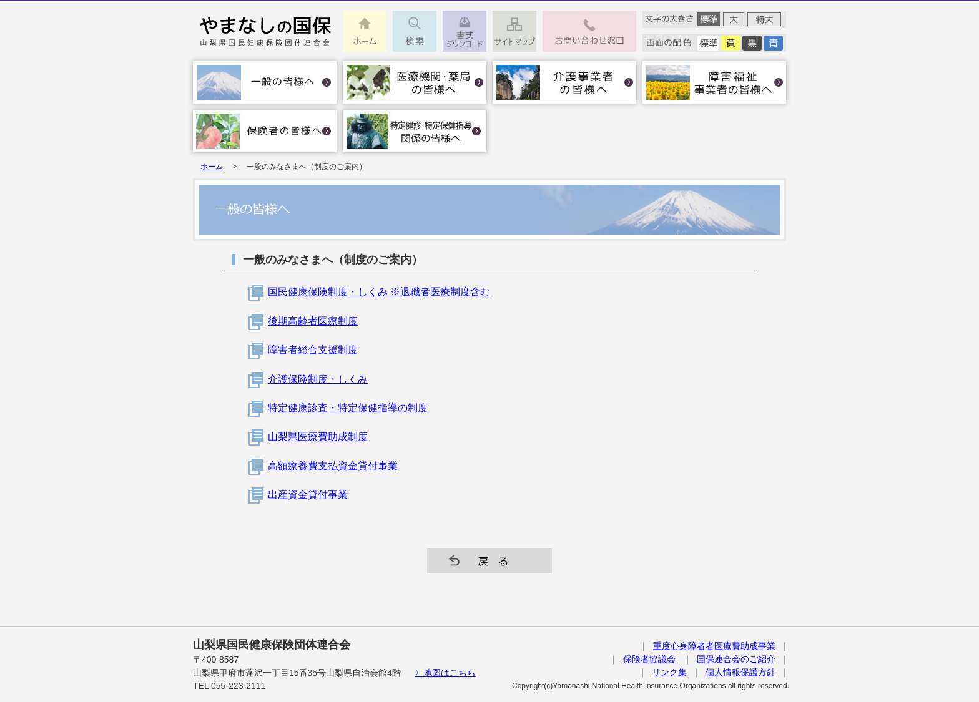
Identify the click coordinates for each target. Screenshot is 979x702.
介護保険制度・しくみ (318, 379)
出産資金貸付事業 (308, 494)
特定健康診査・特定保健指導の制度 (348, 407)
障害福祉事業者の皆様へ (714, 82)
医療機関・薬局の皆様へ (414, 82)
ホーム (211, 166)
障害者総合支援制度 (313, 349)
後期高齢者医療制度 (313, 321)
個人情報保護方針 (740, 672)
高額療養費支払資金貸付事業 (333, 466)
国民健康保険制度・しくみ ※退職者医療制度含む (379, 291)
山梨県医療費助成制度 (318, 436)
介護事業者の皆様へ (564, 82)
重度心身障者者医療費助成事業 (714, 646)
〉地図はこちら (445, 673)
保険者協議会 (650, 659)
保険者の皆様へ (265, 131)
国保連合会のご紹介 (736, 659)
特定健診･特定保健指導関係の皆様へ (414, 131)
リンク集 (669, 672)
